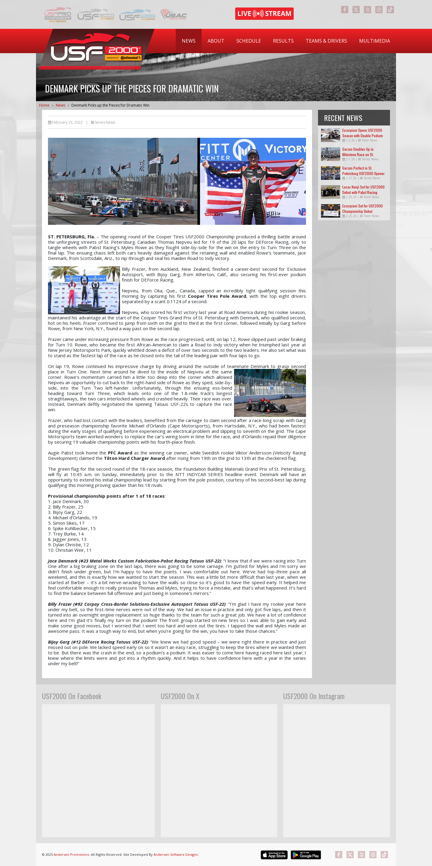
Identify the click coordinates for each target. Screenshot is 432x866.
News (189, 41)
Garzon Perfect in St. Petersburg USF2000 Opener (363, 170)
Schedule (248, 41)
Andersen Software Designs (176, 854)
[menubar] (286, 41)
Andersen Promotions (71, 854)
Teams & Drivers (326, 41)
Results (283, 41)
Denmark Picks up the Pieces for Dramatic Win (110, 105)
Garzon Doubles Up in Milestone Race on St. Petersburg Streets (358, 154)
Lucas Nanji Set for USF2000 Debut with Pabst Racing (363, 189)
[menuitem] (189, 41)
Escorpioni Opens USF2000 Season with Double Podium (362, 133)
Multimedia (374, 41)
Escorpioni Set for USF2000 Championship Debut (362, 208)
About (216, 41)
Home (44, 105)
